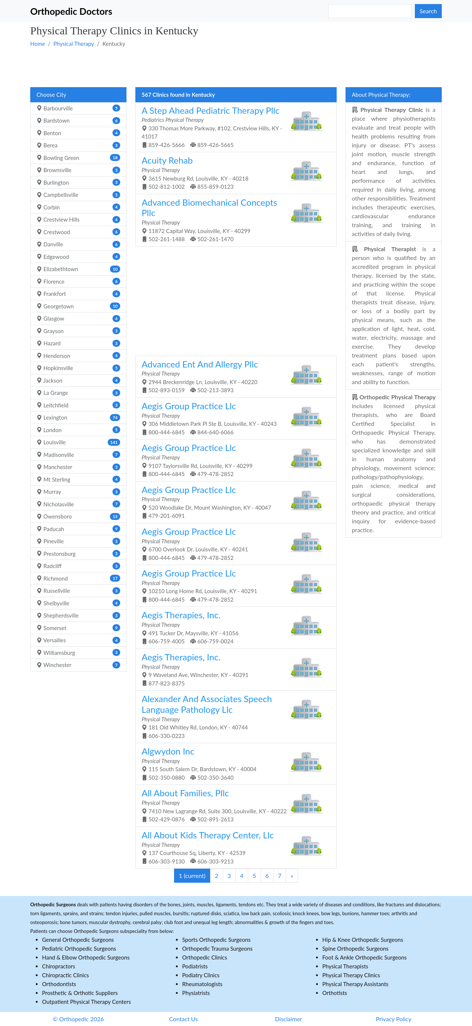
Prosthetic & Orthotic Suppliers (80, 992)
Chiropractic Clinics (65, 975)
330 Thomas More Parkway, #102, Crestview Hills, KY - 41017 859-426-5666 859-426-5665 (233, 126)
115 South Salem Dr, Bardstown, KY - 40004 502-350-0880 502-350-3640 (233, 763)
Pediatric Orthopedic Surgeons (79, 948)
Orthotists (334, 992)
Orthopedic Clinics (204, 957)
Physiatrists (196, 992)
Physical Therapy (73, 43)
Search (428, 10)
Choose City (51, 94)
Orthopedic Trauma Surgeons (217, 948)
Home (37, 43)
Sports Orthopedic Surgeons (216, 939)
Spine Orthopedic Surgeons (355, 948)
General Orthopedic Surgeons (78, 939)
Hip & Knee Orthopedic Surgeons (362, 939)
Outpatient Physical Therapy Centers (86, 1001)
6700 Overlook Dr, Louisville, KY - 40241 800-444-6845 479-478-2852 (233, 543)
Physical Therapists (345, 966)
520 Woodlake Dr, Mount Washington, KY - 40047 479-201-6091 (233, 501)
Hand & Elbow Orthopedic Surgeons (86, 957)
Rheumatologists (202, 984)
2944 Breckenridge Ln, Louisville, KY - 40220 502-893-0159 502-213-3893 (233, 376)
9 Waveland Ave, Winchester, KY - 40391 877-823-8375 (233, 669)
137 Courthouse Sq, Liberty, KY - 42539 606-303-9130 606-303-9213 (233, 847)
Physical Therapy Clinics (351, 975)
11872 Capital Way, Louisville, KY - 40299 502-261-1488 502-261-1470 (233, 220)
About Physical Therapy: (381, 94)
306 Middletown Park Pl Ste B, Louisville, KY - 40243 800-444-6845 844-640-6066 (233, 417)
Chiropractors (58, 966)
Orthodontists (59, 984)
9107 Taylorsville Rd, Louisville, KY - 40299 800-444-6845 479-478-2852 (233, 459)
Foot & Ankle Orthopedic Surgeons (364, 957)
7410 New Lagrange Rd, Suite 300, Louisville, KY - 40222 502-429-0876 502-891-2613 (233, 804)
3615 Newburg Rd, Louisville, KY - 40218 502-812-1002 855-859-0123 (233, 172)
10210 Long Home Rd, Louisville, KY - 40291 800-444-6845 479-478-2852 (233, 585)
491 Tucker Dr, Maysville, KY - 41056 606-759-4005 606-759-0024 (233, 626)
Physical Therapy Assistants (355, 984)
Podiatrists (195, 966)
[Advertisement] (236, 66)
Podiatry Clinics (200, 975)
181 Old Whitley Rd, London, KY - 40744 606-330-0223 (233, 716)
